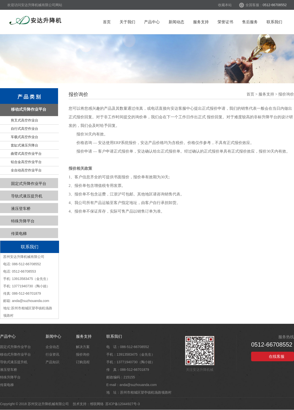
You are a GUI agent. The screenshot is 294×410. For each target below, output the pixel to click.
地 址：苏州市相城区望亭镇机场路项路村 (139, 392)
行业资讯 (52, 354)
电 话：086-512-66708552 (127, 347)
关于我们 (127, 22)
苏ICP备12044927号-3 (122, 404)
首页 (107, 22)
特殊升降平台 (23, 221)
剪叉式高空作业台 (24, 120)
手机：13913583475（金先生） (130, 354)
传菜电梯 (19, 233)
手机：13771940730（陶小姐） (130, 362)
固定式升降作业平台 (28, 183)
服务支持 (201, 22)
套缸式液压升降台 (24, 145)
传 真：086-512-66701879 (127, 370)
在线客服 (272, 357)
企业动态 (52, 347)
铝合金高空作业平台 (26, 162)
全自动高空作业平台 (26, 170)
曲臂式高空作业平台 (26, 154)
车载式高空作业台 (24, 137)
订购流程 (83, 362)
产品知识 (52, 362)
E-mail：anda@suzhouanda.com (131, 385)
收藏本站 (225, 5)
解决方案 (83, 347)
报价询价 (286, 94)
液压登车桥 (21, 208)
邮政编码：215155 (120, 377)
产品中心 (152, 22)
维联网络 (97, 404)
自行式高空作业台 (24, 129)
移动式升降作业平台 (28, 109)
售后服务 (250, 22)
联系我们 (274, 22)
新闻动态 (176, 22)
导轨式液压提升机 (26, 196)
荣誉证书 (225, 22)
